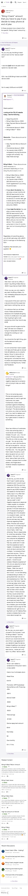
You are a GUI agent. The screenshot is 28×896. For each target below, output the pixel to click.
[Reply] (24, 38)
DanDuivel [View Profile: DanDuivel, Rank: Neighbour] (4, 805)
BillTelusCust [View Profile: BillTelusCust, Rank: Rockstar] (12, 372)
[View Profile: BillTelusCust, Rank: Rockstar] (7, 373)
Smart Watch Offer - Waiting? (14, 850)
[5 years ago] (9, 821)
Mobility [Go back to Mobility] (3, 6)
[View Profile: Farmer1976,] (3, 863)
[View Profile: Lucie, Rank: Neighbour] (3, 11)
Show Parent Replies (5, 44)
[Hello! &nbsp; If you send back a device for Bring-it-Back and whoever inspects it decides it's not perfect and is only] (14, 770)
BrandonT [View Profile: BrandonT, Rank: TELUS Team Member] (9, 95)
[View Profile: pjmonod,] (3, 875)
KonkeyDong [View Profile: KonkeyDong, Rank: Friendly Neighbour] (5, 774)
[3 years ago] (11, 774)
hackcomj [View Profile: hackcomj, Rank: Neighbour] (4, 821)
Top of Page (14, 888)
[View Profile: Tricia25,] (3, 869)
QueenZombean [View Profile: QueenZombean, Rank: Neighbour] (5, 836)
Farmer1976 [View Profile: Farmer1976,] (16, 864)
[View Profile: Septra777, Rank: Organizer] (3, 49)
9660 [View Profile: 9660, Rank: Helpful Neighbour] (3, 789)
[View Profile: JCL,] (3, 857)
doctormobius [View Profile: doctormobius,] (16, 852)
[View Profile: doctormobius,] (3, 851)
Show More (4, 33)
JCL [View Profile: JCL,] (14, 858)
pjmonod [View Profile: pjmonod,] (15, 876)
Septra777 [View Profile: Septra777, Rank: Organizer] (7, 48)
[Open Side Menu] (2, 2)
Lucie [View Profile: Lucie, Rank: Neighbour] (7, 10)
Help (21, 888)
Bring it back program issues (14, 862)
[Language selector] (12, 2)
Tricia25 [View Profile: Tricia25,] (15, 870)
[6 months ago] (7, 789)
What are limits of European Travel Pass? (14, 875)
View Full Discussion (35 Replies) (9, 42)
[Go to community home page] (7, 2)
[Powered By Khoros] (14, 892)
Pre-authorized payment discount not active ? (15, 856)
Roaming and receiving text (14, 868)
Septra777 (9, 99)
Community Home (5, 888)
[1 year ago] (9, 805)
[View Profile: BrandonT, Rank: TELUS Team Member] (5, 96)
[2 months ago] (8, 852)
